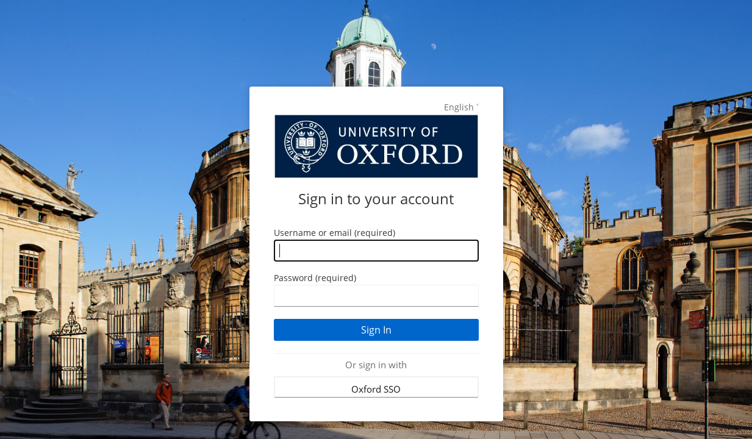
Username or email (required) (334, 232)
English (459, 107)
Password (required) (315, 278)
